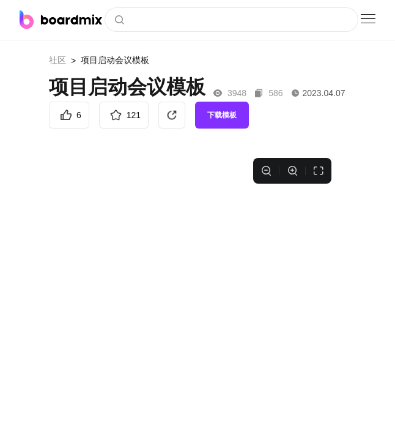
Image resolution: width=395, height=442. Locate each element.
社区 (57, 60)
